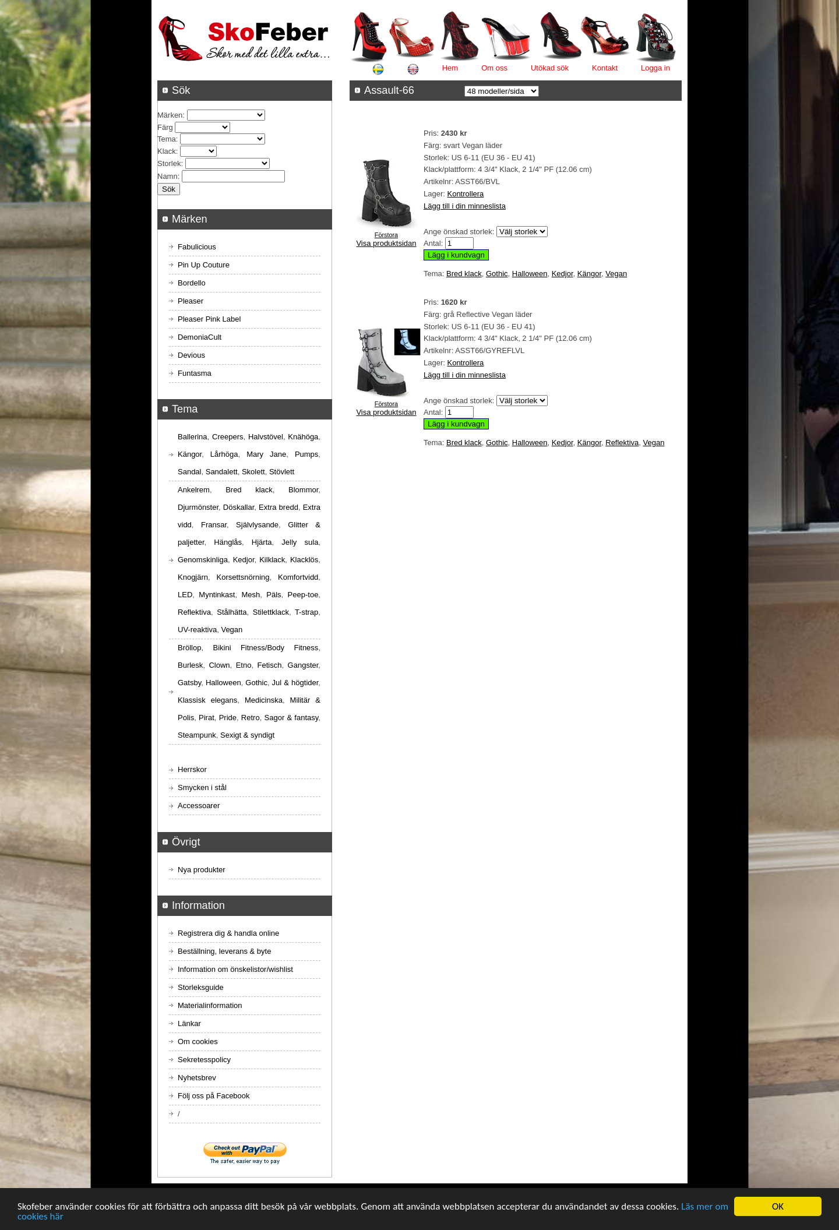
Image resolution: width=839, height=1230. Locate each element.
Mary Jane (266, 454)
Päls (273, 594)
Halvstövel (265, 436)
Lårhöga (224, 454)
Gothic (497, 273)
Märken (169, 115)
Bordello (192, 283)
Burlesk (190, 665)
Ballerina (192, 436)
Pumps (306, 454)
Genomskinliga (203, 559)
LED (185, 594)
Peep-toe (303, 594)
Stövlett (281, 471)
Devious (191, 355)
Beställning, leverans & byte (224, 951)
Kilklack (272, 559)
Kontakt (605, 68)
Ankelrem (194, 489)
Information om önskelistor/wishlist (235, 969)
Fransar (214, 524)
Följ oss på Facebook (214, 1095)
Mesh (250, 594)
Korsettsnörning (242, 577)
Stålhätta (231, 612)
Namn (167, 176)
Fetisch (270, 665)
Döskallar (238, 507)
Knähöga (303, 436)
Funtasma (194, 373)
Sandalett (222, 471)
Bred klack (464, 273)
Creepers (227, 436)
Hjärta (262, 542)
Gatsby (189, 682)
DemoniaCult (199, 337)
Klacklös (304, 559)
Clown (219, 665)
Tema (166, 139)
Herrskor (192, 769)
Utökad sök (550, 68)
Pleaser (190, 301)
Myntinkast (217, 594)
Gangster (303, 665)
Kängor (589, 273)
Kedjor (562, 273)
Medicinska (264, 700)
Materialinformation (210, 1005)
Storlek (169, 163)
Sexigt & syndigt (247, 735)
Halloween (530, 273)
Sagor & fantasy (292, 717)
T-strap (306, 612)
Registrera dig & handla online (228, 933)
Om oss (494, 68)
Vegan (616, 273)
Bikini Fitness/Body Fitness (265, 647)
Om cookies (198, 1041)
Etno (244, 665)
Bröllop (189, 647)
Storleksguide (201, 987)
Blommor (303, 489)
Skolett (253, 471)
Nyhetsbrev (197, 1077)
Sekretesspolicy (204, 1059)
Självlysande (257, 524)
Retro (250, 717)
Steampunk (197, 735)
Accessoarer (199, 805)
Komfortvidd (298, 577)
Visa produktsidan (386, 243)
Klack (166, 151)
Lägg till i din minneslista (465, 206)
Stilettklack (271, 612)
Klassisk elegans (207, 700)
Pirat (206, 717)
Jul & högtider (295, 682)
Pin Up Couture (204, 264)
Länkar (189, 1023)
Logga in (655, 68)
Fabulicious (197, 246)
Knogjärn (193, 577)
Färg (165, 127)
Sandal (189, 471)
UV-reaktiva (197, 629)
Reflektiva (622, 442)
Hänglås (228, 542)
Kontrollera (465, 193)
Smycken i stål (202, 787)
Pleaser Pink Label (209, 319)
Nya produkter (201, 869)
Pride (228, 717)
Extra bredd (278, 507)
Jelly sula (299, 542)
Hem (450, 68)
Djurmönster (198, 507)
